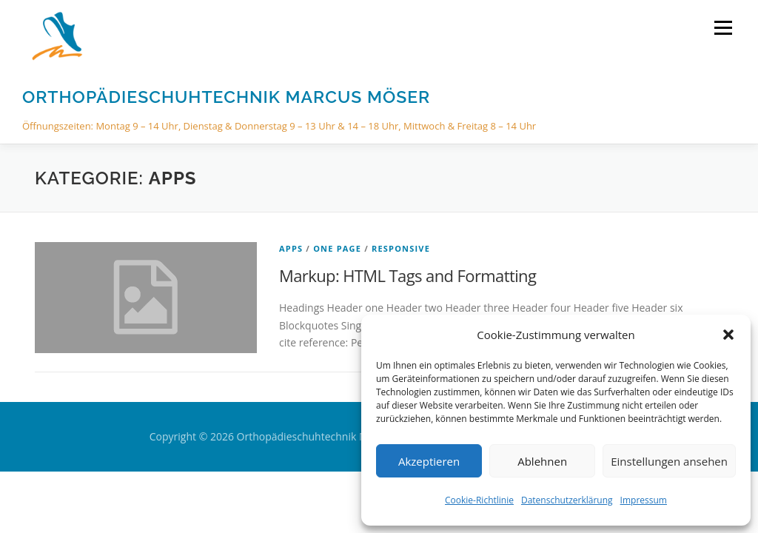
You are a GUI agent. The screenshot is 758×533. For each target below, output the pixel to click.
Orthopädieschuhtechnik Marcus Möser (226, 97)
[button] (728, 334)
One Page (337, 248)
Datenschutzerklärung (567, 500)
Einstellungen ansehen (669, 461)
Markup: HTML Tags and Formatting (407, 275)
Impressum (643, 500)
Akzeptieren (429, 461)
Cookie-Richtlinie (479, 500)
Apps (291, 248)
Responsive (401, 248)
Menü (723, 28)
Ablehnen (542, 461)
